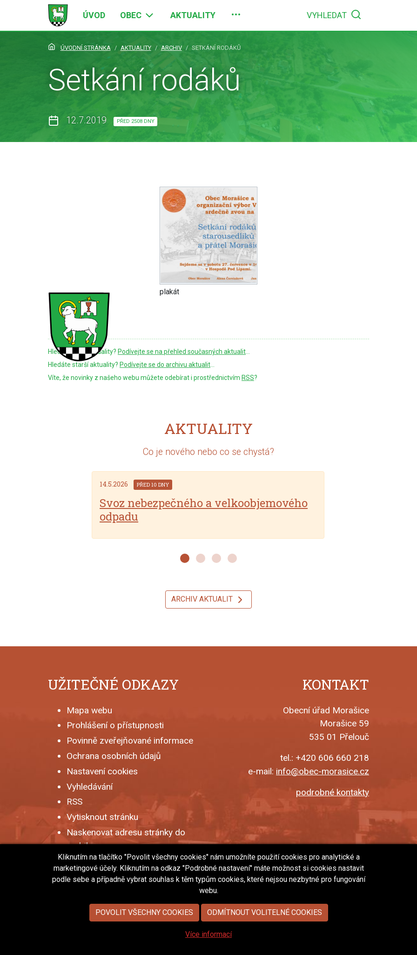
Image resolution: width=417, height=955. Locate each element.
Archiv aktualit (208, 599)
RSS (248, 377)
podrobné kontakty (332, 792)
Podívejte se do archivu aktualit (165, 364)
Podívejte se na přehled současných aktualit (182, 351)
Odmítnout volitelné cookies (264, 912)
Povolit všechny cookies (144, 912)
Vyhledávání (90, 786)
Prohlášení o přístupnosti (115, 725)
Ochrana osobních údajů (114, 756)
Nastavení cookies (102, 771)
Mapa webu (89, 710)
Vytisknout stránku (102, 817)
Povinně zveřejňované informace (130, 740)
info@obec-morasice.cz (322, 771)
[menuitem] (94, 15)
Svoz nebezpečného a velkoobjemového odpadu (204, 509)
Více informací (208, 934)
